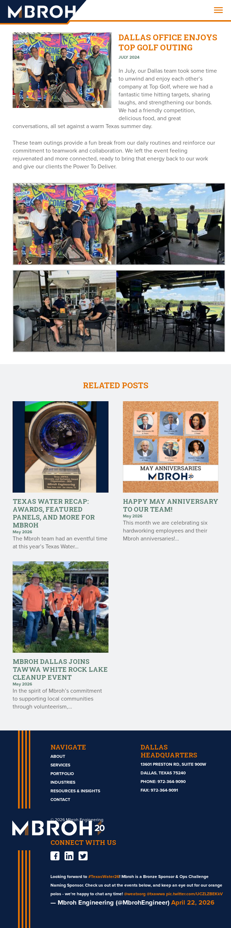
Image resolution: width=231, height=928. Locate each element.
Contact (60, 799)
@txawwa (156, 893)
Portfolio (62, 773)
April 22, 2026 (192, 902)
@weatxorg (135, 893)
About (57, 756)
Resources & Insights (75, 790)
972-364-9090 (171, 781)
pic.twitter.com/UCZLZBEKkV (194, 893)
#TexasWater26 (103, 876)
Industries (62, 782)
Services (60, 765)
